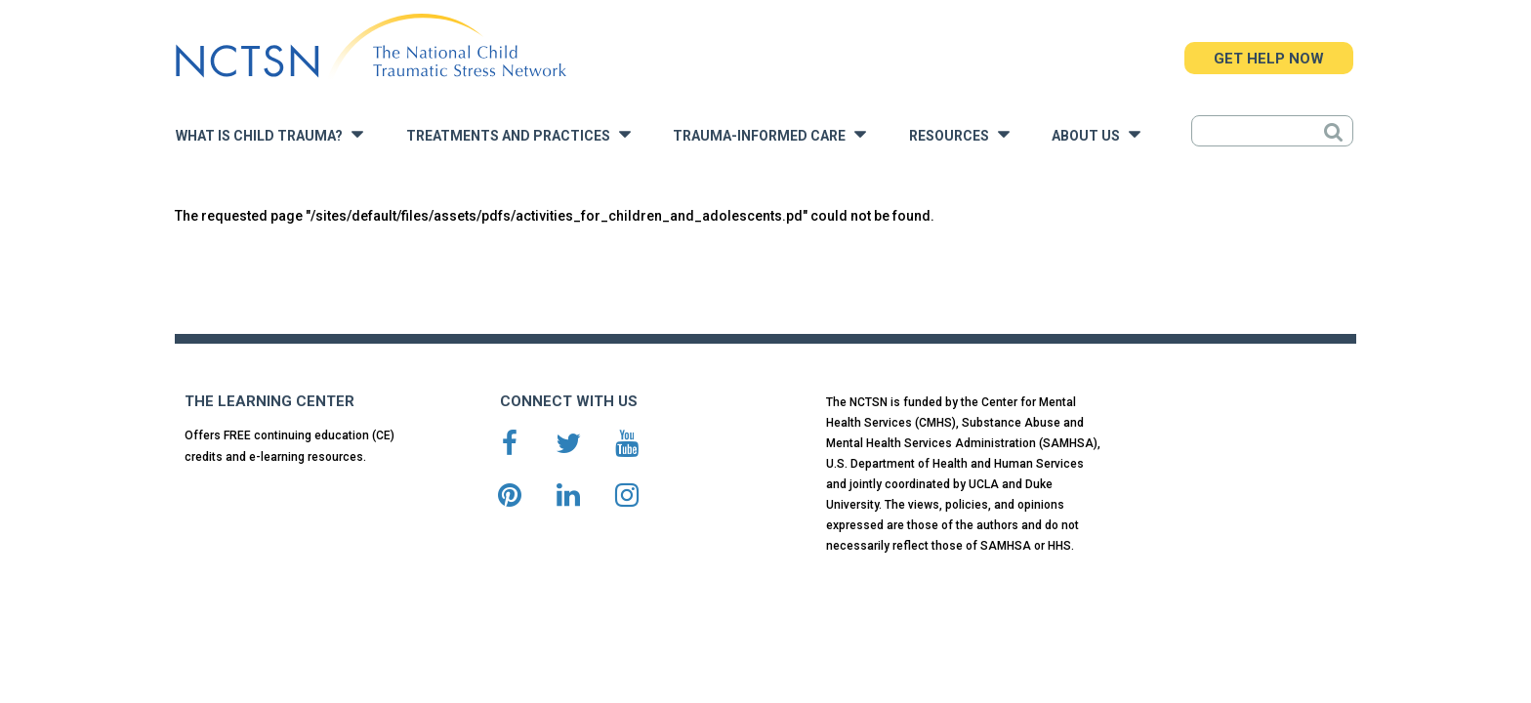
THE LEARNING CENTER (269, 401)
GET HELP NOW (1269, 58)
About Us (1096, 134)
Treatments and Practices (518, 134)
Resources (959, 134)
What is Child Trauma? (269, 134)
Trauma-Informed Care (769, 134)
